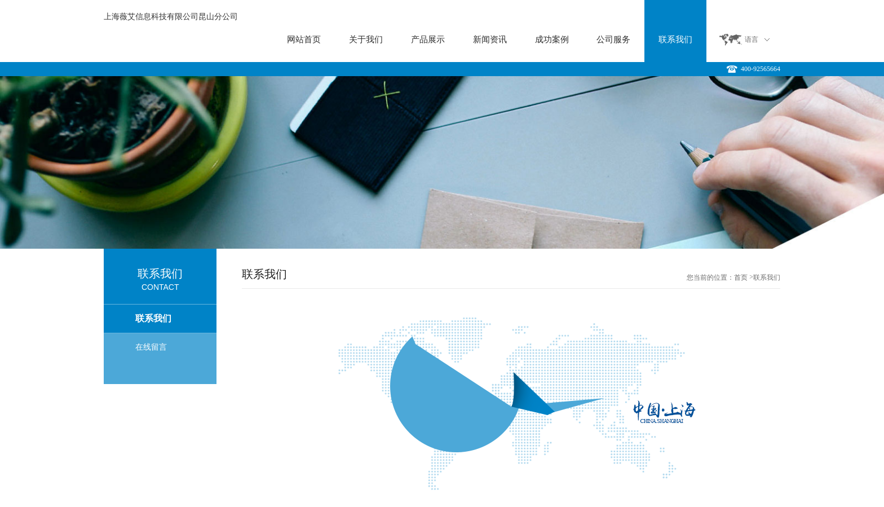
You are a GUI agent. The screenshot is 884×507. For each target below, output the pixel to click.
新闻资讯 (490, 39)
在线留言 (151, 347)
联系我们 (675, 39)
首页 (741, 277)
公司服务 (613, 39)
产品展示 (428, 39)
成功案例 (552, 39)
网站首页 (304, 39)
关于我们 (366, 39)
